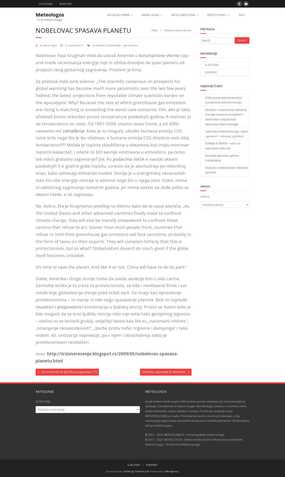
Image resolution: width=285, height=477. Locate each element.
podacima (122, 159)
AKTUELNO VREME (118, 15)
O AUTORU (46, 4)
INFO (242, 15)
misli (91, 55)
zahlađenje (74, 131)
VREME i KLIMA (150, 15)
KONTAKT (66, 4)
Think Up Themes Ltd (136, 471)
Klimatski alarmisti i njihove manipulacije (222, 158)
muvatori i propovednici (59, 307)
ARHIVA (205, 197)
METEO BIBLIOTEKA (183, 15)
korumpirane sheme (159, 55)
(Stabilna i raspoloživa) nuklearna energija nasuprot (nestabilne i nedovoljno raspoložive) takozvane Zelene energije (226, 117)
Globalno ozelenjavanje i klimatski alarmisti (226, 170)
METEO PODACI (217, 15)
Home (154, 30)
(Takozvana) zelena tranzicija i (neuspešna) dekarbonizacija (223, 100)
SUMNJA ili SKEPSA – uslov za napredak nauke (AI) (222, 146)
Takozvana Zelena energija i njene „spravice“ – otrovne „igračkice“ (226, 134)
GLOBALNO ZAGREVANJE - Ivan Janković (115, 45)
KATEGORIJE (43, 401)
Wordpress (171, 471)
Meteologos (50, 45)
